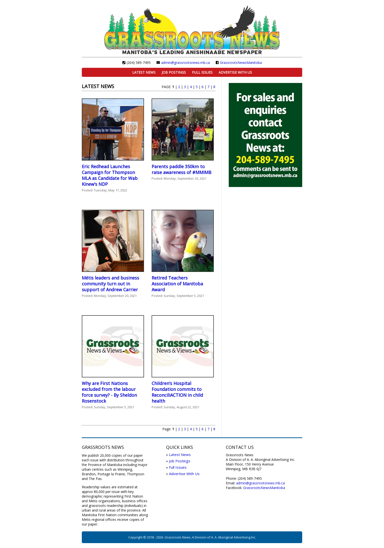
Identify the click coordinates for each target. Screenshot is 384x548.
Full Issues (202, 72)
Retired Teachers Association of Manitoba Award (177, 283)
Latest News (144, 72)
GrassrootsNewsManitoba (241, 62)
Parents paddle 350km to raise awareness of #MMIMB (181, 169)
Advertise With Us (235, 72)
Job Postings (174, 72)
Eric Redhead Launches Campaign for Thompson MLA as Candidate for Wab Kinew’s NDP (110, 175)
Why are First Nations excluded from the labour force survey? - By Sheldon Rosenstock (109, 392)
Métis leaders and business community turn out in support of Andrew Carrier (110, 283)
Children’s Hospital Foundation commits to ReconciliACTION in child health (177, 392)
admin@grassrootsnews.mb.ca (185, 62)
